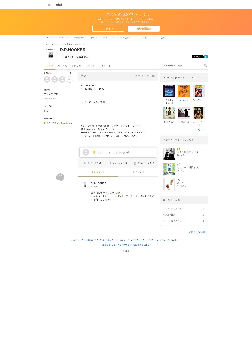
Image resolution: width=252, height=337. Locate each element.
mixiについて (77, 322)
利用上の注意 (169, 296)
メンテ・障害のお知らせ (174, 303)
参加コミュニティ (99, 38)
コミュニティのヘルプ (173, 290)
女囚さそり (184, 204)
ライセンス (99, 322)
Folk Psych (169, 204)
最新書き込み (80, 38)
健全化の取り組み (141, 326)
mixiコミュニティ (139, 322)
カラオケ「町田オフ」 (189, 249)
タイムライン (98, 214)
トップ (49, 108)
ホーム (48, 86)
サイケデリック (53, 165)
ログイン (108, 28)
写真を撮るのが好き (187, 234)
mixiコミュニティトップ (58, 38)
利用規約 (89, 322)
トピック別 (138, 214)
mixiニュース (163, 322)
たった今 (94, 228)
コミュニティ (59, 86)
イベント (90, 108)
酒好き (180, 264)
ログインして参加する (76, 98)
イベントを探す (159, 38)
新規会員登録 (144, 28)
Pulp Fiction (198, 182)
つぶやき (62, 108)
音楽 (68, 86)
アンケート (105, 108)
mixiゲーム (125, 322)
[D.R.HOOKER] (84, 226)
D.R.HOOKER (98, 225)
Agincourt (184, 182)
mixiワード (175, 322)
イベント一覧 (141, 38)
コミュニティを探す (121, 38)
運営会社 (106, 326)
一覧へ (199, 212)
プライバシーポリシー (122, 326)
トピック (76, 108)
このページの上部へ (198, 314)
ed (64, 165)
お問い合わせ (112, 322)
